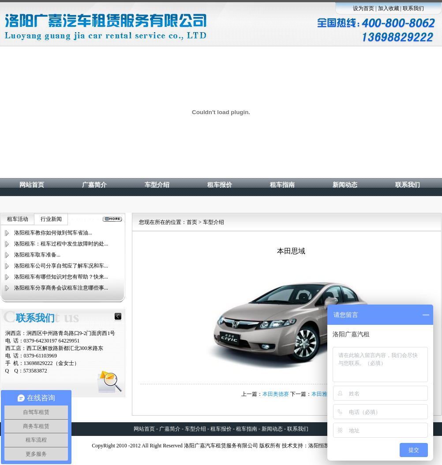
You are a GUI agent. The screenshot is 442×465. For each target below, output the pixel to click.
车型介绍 (157, 185)
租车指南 (282, 185)
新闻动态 (345, 185)
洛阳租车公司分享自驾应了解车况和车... (61, 266)
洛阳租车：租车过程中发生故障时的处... (61, 244)
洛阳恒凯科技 (324, 446)
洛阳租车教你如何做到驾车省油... (53, 233)
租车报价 (219, 185)
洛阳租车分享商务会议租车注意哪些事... (61, 288)
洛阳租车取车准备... (37, 255)
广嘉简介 (94, 185)
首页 (192, 222)
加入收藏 (388, 8)
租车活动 (17, 219)
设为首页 (363, 8)
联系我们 (413, 8)
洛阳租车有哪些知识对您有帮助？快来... (61, 277)
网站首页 (31, 185)
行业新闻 (51, 219)
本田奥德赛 (275, 394)
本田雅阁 (322, 394)
